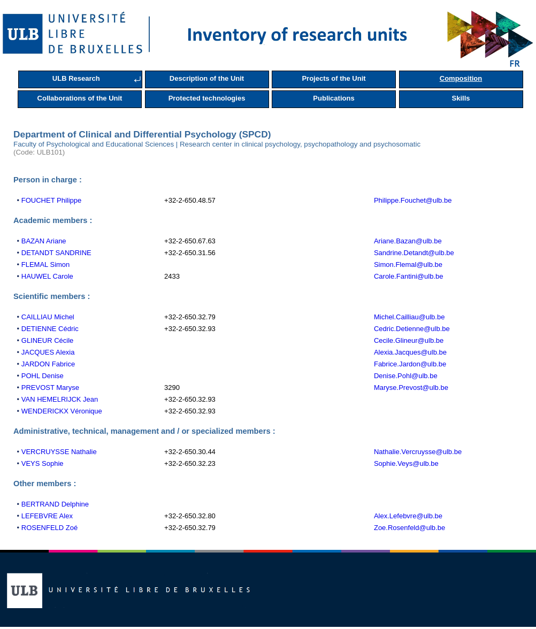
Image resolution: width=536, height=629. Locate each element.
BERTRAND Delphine (55, 504)
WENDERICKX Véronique (61, 411)
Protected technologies (207, 98)
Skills (461, 98)
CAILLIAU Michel (47, 317)
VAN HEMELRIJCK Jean (59, 399)
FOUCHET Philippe (51, 200)
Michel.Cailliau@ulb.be (409, 317)
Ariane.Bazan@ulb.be (408, 241)
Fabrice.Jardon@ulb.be (410, 364)
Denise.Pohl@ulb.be (406, 376)
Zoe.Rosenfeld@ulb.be (409, 528)
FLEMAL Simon (45, 264)
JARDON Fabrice (48, 364)
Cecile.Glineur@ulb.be (408, 340)
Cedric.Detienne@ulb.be (412, 329)
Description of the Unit (207, 78)
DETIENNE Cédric (50, 329)
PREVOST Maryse (50, 387)
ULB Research (76, 78)
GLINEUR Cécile (47, 340)
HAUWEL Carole (47, 276)
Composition (461, 78)
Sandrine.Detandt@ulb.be (414, 253)
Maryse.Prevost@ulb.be (411, 387)
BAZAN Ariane (43, 241)
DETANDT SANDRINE (56, 253)
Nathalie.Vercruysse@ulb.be (418, 452)
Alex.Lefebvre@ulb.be (408, 516)
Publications (333, 98)
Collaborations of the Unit (79, 98)
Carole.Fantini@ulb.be (408, 276)
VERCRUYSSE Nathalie (59, 452)
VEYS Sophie (42, 463)
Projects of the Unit (333, 78)
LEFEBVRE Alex (47, 516)
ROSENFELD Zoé (49, 528)
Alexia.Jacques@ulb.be (410, 352)
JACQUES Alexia (48, 352)
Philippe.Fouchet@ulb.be (412, 200)
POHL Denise (42, 376)
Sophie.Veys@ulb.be (406, 463)
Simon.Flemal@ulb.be (408, 264)
